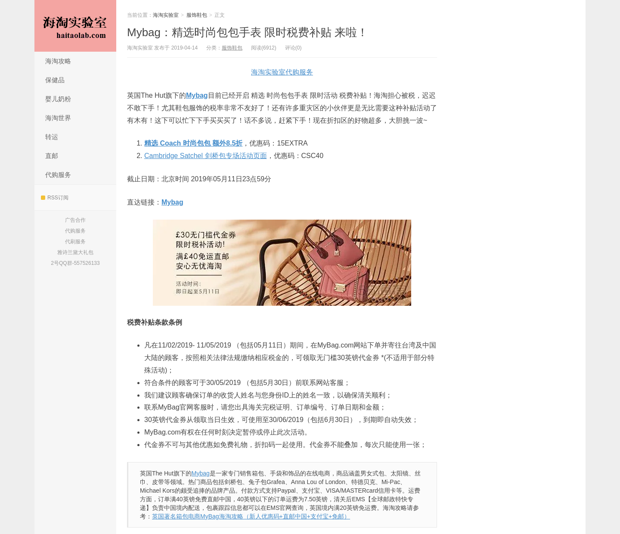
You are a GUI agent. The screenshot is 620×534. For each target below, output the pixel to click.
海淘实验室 (75, 26)
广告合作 (75, 220)
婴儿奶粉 (58, 98)
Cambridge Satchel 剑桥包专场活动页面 (205, 155)
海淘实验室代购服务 (282, 72)
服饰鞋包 (196, 15)
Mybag (197, 95)
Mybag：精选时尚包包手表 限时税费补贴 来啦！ (248, 32)
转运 (51, 136)
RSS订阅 (54, 198)
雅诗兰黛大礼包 (75, 252)
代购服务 (58, 174)
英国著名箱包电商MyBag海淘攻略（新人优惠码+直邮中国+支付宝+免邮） (251, 516)
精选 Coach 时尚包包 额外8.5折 (193, 143)
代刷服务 (75, 242)
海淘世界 (58, 117)
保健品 (55, 80)
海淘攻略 (58, 61)
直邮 (51, 155)
